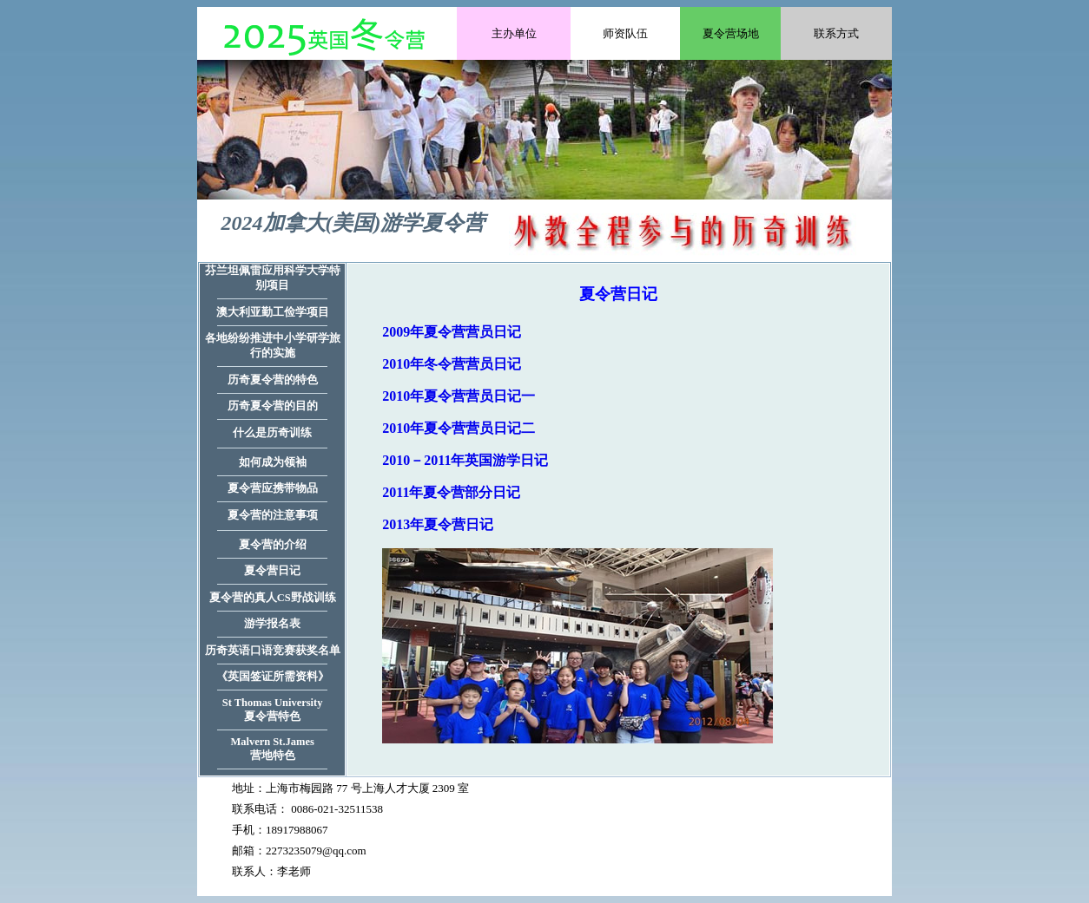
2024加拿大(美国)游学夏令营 (353, 223)
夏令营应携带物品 (273, 488)
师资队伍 (625, 33)
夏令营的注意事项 (273, 515)
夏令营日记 (272, 571)
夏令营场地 (731, 33)
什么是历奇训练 (272, 433)
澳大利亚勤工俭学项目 (272, 312)
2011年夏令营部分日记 (451, 492)
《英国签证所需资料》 (272, 677)
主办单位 (514, 33)
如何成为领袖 (273, 462)
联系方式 (836, 33)
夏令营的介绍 (273, 545)
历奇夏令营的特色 (273, 380)
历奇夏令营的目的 (273, 406)
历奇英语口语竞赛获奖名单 (272, 651)
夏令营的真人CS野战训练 (272, 598)
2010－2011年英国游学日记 (465, 460)
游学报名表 (272, 624)
